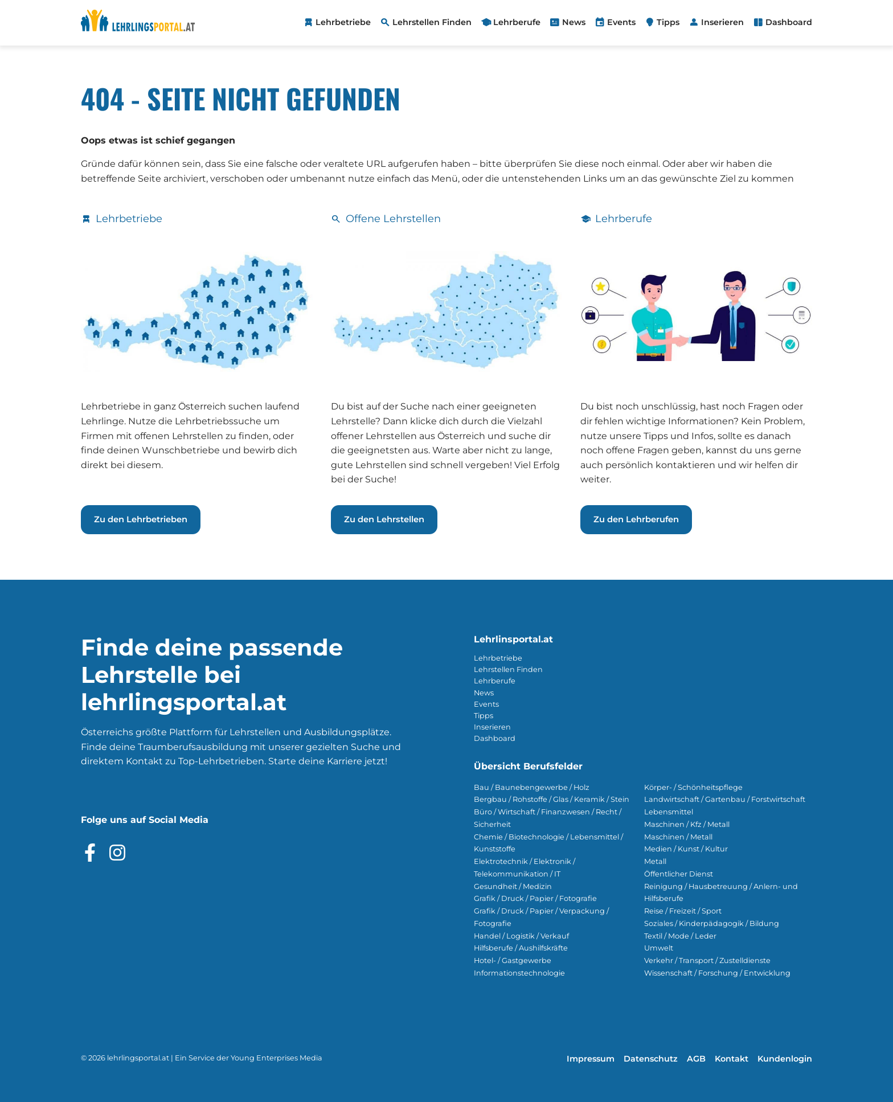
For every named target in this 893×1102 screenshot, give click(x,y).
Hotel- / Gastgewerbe (512, 960)
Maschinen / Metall (678, 837)
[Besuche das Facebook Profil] (90, 852)
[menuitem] (337, 22)
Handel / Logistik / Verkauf (521, 936)
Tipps (483, 715)
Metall (655, 861)
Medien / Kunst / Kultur (686, 849)
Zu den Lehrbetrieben (140, 519)
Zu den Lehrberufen (636, 519)
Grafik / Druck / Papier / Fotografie (535, 898)
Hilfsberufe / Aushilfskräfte (521, 948)
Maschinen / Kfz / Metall (687, 824)
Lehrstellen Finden (508, 669)
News (484, 693)
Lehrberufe (494, 681)
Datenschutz (651, 1059)
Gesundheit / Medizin (513, 886)
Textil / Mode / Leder (680, 936)
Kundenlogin (784, 1059)
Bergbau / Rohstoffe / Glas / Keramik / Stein (551, 799)
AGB (696, 1059)
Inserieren (492, 727)
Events (486, 704)
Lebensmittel (668, 812)
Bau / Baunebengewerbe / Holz (531, 787)
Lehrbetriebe (498, 658)
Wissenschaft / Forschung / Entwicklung (717, 973)
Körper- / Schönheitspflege (693, 787)
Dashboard (494, 738)
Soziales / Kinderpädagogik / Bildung (711, 923)
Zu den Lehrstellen (384, 519)
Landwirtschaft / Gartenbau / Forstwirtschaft (724, 799)
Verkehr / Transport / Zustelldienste (707, 960)
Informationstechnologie (519, 973)
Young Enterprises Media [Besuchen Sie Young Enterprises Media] (276, 1058)
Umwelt (658, 948)
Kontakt (731, 1059)
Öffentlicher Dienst (678, 874)
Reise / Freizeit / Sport (683, 911)
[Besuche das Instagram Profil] (117, 852)
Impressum (591, 1059)
